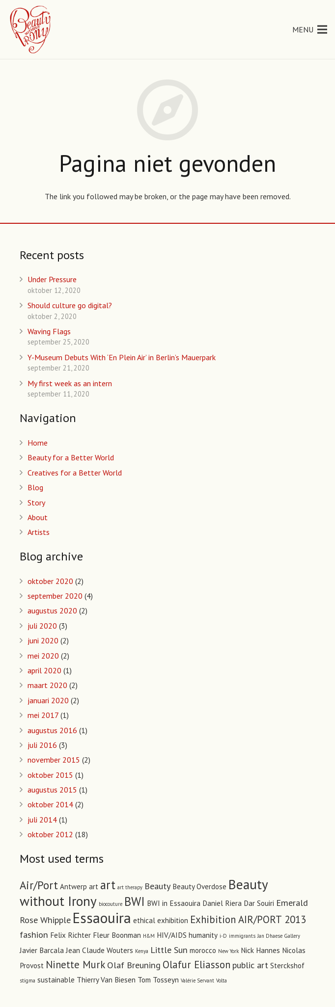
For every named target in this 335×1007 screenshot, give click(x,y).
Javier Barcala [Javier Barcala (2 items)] (42, 950)
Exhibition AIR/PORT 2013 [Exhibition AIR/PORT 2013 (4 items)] (248, 919)
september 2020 (55, 596)
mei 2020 (43, 656)
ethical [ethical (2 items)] (144, 920)
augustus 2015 (52, 790)
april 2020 (44, 670)
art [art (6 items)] (107, 885)
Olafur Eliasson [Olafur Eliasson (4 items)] (196, 964)
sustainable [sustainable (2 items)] (56, 979)
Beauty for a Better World (71, 457)
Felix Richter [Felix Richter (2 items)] (70, 935)
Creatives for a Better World (75, 472)
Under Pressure (52, 279)
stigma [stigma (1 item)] (27, 980)
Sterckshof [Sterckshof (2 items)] (287, 965)
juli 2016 (42, 745)
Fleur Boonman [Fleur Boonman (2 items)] (117, 935)
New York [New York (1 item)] (228, 951)
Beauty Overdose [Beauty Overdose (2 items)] (199, 886)
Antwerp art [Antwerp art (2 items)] (79, 886)
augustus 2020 (52, 610)
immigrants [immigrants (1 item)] (242, 935)
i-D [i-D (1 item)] (223, 935)
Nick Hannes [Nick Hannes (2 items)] (260, 950)
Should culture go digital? (70, 305)
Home (38, 443)
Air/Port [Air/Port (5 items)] (39, 885)
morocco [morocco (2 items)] (203, 950)
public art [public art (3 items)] (250, 965)
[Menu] (310, 29)
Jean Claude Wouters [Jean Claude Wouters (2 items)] (99, 950)
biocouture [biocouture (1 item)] (110, 904)
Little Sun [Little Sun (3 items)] (169, 949)
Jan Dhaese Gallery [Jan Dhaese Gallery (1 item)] (278, 935)
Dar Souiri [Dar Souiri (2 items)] (259, 903)
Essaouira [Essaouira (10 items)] (102, 917)
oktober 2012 (50, 834)
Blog (35, 487)
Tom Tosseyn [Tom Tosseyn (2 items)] (158, 979)
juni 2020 (43, 640)
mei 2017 (43, 715)
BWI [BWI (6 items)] (134, 901)
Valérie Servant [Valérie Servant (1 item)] (197, 980)
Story (36, 502)
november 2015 (54, 760)
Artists (39, 532)
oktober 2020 (50, 581)
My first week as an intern (70, 383)
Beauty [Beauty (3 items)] (157, 886)
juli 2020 (42, 626)
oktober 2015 (50, 775)
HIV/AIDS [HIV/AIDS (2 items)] (172, 935)
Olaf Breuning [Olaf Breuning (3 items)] (134, 965)
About (38, 517)
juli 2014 (42, 819)
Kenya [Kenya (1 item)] (141, 951)
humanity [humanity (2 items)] (203, 935)
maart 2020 (47, 685)
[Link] (31, 29)
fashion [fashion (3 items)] (34, 934)
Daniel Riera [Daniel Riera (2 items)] (222, 903)
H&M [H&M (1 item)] (149, 935)
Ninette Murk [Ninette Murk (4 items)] (75, 964)
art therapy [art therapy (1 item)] (129, 887)
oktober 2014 (50, 804)
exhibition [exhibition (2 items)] (172, 920)
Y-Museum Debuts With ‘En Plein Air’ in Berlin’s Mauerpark (122, 357)
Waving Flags (49, 331)
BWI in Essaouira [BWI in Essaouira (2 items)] (173, 903)
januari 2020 (48, 700)
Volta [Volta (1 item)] (221, 980)
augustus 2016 (52, 730)
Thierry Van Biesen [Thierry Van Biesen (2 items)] (106, 979)
